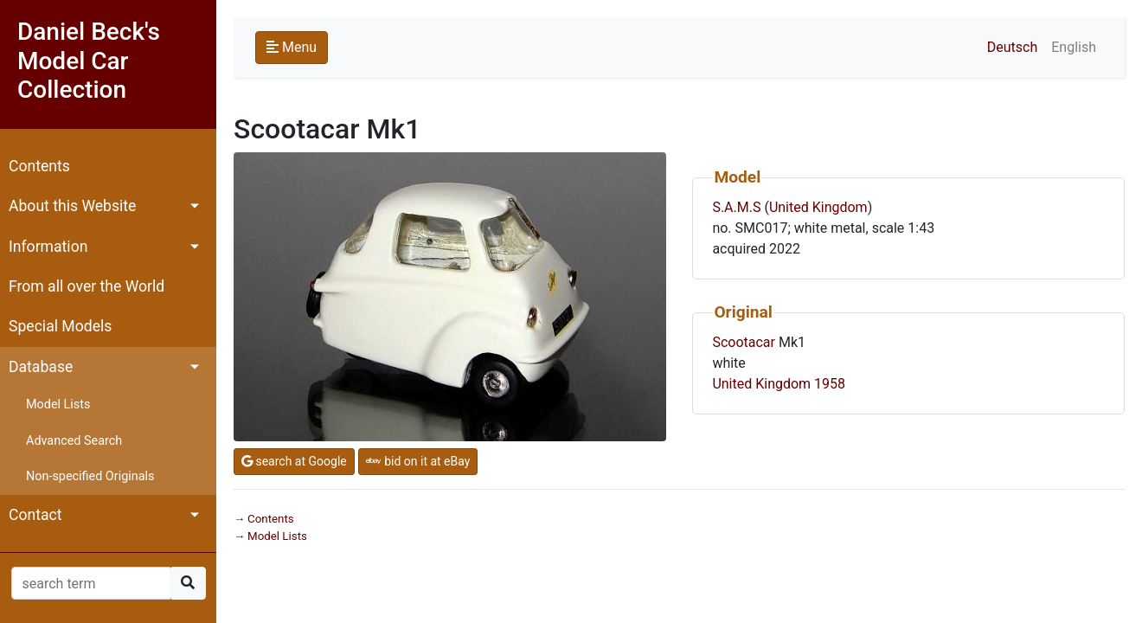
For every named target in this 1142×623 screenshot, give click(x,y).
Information (48, 246)
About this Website (72, 206)
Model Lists (58, 404)
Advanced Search (74, 441)
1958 (829, 384)
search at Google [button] (294, 461)
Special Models (60, 326)
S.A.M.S (736, 207)
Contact (35, 514)
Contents (39, 166)
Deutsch (1012, 47)
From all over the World (86, 286)
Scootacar (743, 342)
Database (41, 367)
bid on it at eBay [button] (418, 461)
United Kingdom (818, 207)
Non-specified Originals (90, 476)
